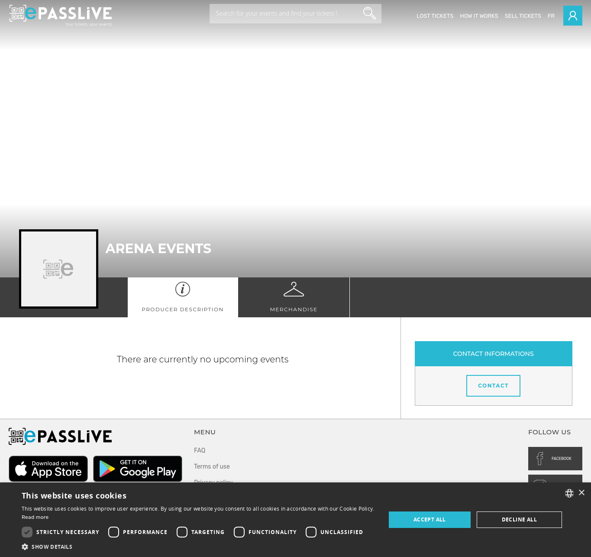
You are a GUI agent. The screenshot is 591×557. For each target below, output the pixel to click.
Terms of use (212, 466)
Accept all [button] (429, 519)
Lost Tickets (435, 16)
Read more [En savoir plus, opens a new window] (35, 517)
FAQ (199, 450)
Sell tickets (523, 16)
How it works (479, 16)
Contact (493, 385)
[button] (198, 546)
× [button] (581, 493)
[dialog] (295, 519)
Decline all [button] (519, 519)
